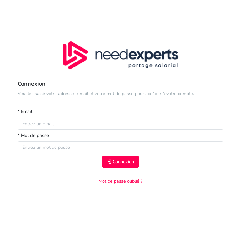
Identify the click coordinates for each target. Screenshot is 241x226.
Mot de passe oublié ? (120, 181)
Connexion (120, 162)
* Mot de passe (33, 135)
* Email (25, 111)
